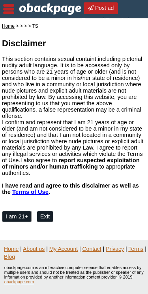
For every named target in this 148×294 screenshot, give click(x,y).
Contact (91, 249)
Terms (135, 249)
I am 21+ (17, 216)
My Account (63, 249)
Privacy (115, 249)
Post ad (101, 8)
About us (34, 249)
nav (8, 9)
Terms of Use (30, 192)
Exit (45, 216)
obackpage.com (19, 281)
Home (8, 26)
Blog (9, 257)
